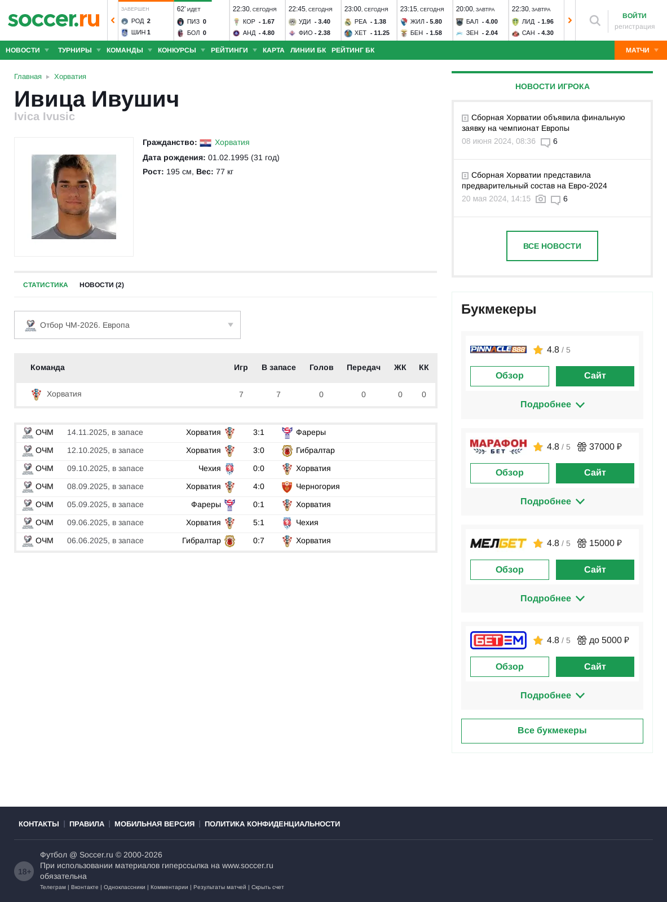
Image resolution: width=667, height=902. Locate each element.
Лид (528, 21)
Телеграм (53, 887)
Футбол (53, 854)
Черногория (318, 486)
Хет (360, 32)
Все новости (552, 245)
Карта (274, 50)
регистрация (635, 26)
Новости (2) (101, 285)
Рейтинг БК (353, 50)
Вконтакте (85, 887)
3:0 (258, 450)
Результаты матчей (219, 887)
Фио (306, 32)
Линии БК (308, 50)
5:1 (258, 522)
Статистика (45, 285)
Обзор (510, 375)
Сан (528, 32)
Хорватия (232, 142)
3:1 (258, 432)
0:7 (258, 540)
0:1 (258, 504)
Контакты (39, 824)
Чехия (209, 468)
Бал (472, 21)
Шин (138, 32)
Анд (249, 32)
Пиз (193, 21)
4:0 (258, 486)
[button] (112, 20)
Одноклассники (124, 887)
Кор (249, 21)
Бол (193, 32)
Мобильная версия (154, 824)
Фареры (311, 432)
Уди (305, 21)
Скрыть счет (267, 887)
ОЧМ (38, 432)
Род (137, 20)
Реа (361, 21)
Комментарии (169, 887)
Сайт (595, 375)
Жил (417, 21)
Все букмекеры (552, 730)
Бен (416, 32)
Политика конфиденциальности (272, 824)
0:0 (258, 468)
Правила (86, 824)
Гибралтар (315, 450)
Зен (472, 32)
